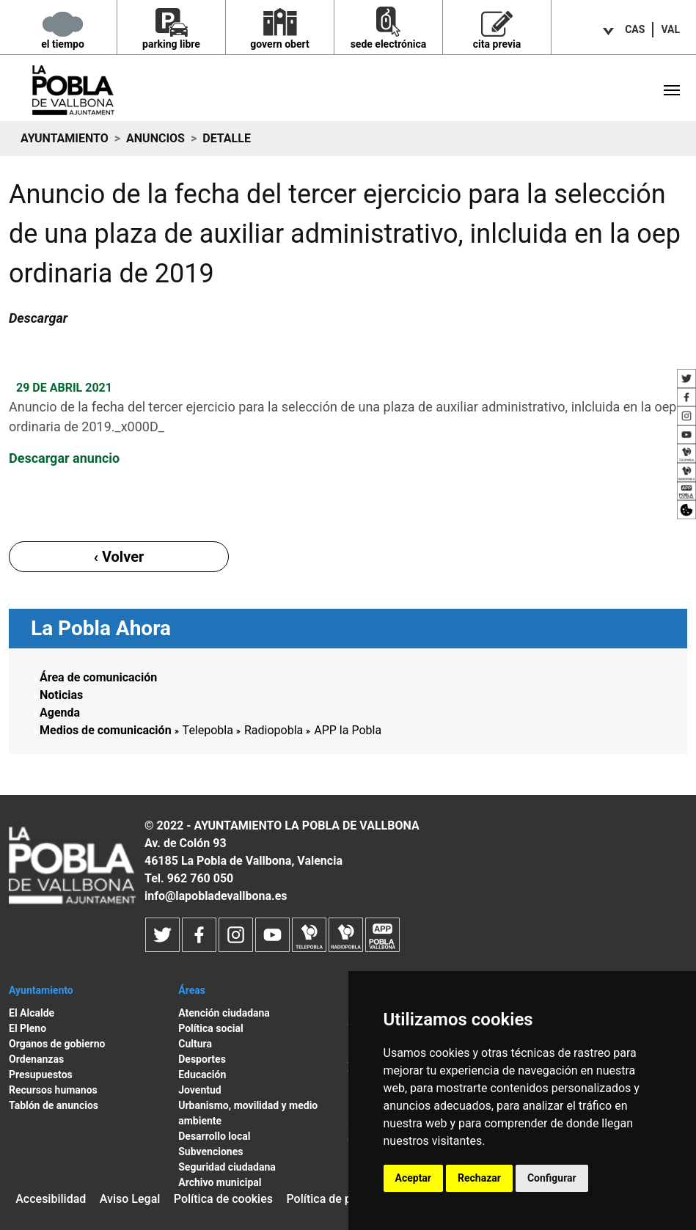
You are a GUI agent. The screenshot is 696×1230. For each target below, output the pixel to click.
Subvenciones (210, 1151)
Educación (202, 1074)
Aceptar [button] (413, 1178)
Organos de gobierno (57, 1044)
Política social (210, 1028)
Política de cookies (223, 1199)
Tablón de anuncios (53, 1105)
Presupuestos (41, 1074)
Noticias (61, 695)
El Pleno (27, 1028)
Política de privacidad (342, 1199)
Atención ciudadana (224, 1013)
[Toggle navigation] (671, 90)
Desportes (202, 1059)
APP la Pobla (347, 730)
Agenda (60, 713)
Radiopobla (273, 730)
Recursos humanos (53, 1090)
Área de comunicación (98, 677)
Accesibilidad (50, 1199)
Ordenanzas (36, 1059)
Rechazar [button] (479, 1178)
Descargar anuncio (64, 458)
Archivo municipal (219, 1182)
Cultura (195, 1044)
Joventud (199, 1090)
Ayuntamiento (65, 138)
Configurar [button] (551, 1178)
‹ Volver (119, 556)
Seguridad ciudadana (227, 1167)
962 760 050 (200, 878)
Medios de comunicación (106, 730)
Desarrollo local (214, 1136)
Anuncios (155, 138)
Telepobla (208, 730)
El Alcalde (31, 1013)
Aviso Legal (130, 1199)
